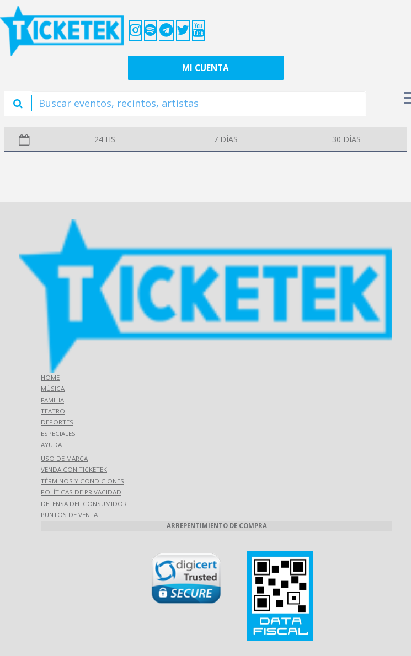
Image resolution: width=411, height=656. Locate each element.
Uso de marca (64, 458)
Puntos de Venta (69, 514)
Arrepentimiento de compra (217, 525)
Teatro (53, 411)
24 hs (104, 139)
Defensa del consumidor (84, 503)
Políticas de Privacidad (81, 492)
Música (53, 388)
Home (50, 377)
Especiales (58, 433)
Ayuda (51, 444)
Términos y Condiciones (82, 481)
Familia (52, 400)
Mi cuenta (205, 68)
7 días (225, 139)
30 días (346, 139)
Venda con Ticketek (74, 469)
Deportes (57, 422)
